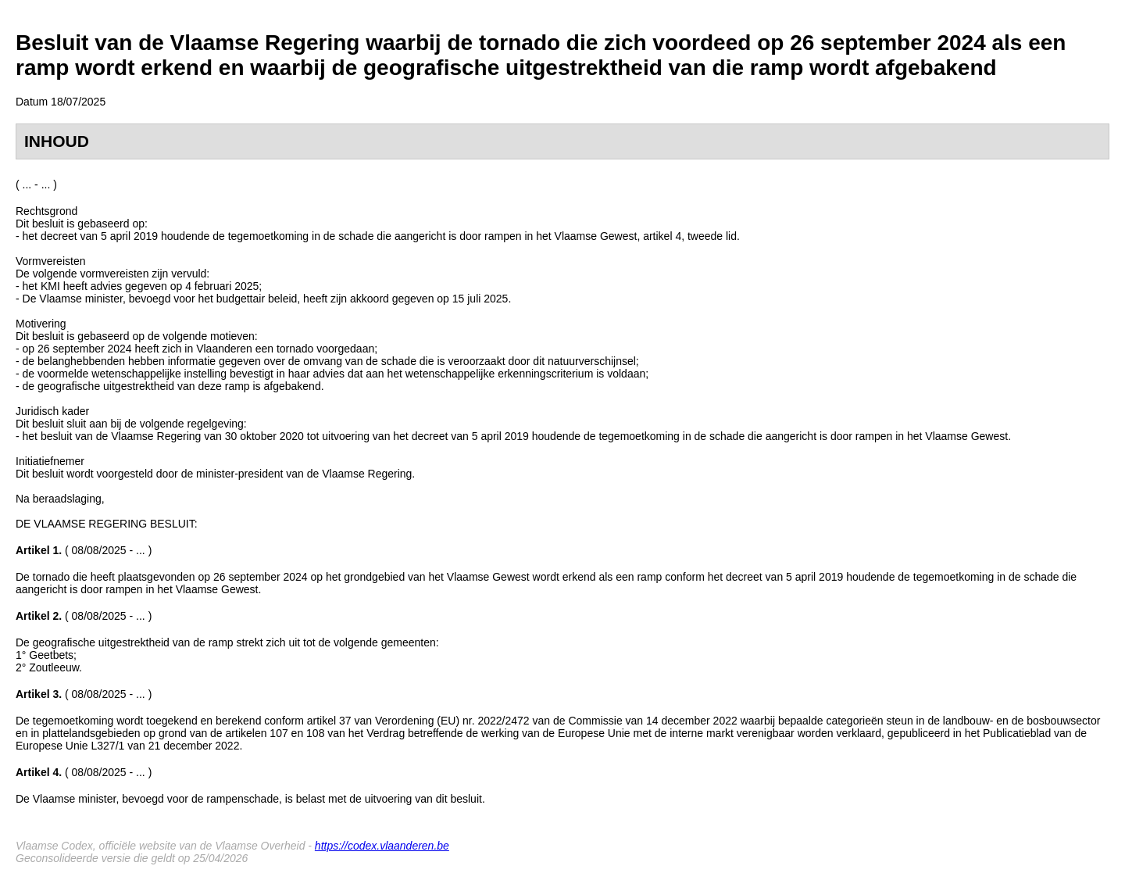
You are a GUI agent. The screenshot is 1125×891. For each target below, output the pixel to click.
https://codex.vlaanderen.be (382, 845)
